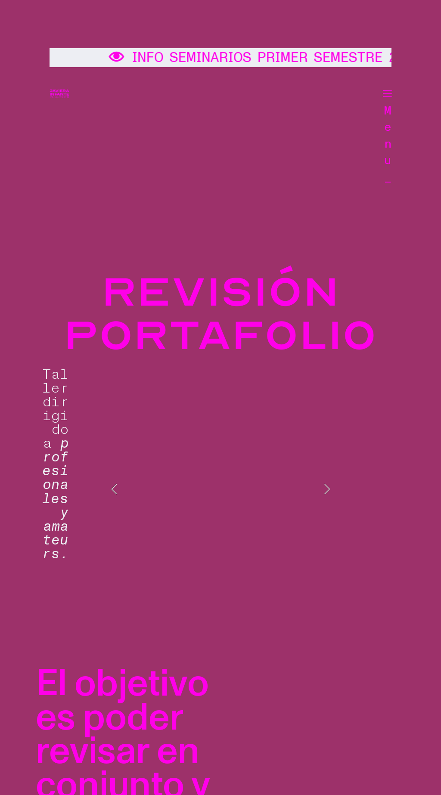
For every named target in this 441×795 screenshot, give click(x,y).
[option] (220, 489)
